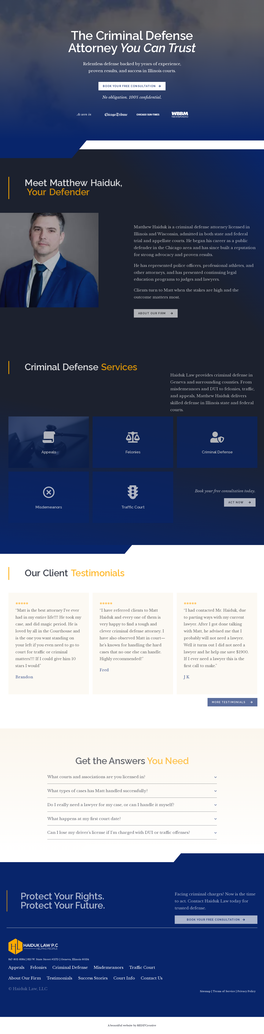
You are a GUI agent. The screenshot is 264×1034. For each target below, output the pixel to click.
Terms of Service (224, 991)
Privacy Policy (246, 991)
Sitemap (205, 991)
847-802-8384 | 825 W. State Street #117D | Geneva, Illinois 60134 (48, 959)
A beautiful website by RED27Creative (132, 1025)
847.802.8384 (210, 8)
